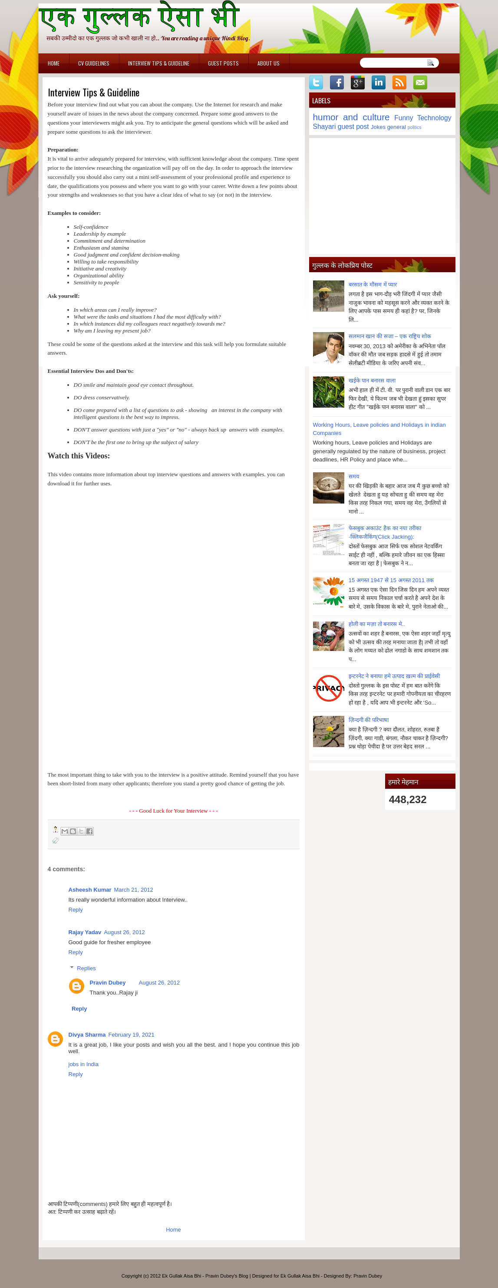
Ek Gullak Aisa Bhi (300, 1275)
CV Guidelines (93, 63)
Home (53, 63)
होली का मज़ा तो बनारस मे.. (377, 624)
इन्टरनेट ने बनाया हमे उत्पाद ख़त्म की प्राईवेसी (394, 676)
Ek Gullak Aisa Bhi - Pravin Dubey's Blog (205, 1275)
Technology (434, 118)
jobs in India (84, 1064)
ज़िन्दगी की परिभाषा (369, 720)
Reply (76, 909)
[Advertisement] (382, 196)
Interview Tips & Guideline (158, 63)
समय (354, 476)
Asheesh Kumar (90, 889)
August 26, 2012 (124, 932)
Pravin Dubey (108, 982)
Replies (86, 968)
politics (415, 127)
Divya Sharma (87, 1034)
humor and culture (351, 117)
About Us (268, 63)
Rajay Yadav (85, 932)
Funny (403, 118)
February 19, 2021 (132, 1034)
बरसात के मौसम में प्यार (373, 284)
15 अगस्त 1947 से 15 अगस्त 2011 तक (391, 580)
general (396, 127)
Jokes (378, 127)
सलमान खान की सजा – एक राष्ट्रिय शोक (390, 336)
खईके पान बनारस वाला (372, 380)
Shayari (324, 126)
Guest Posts (223, 63)
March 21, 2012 (133, 889)
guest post (353, 126)
